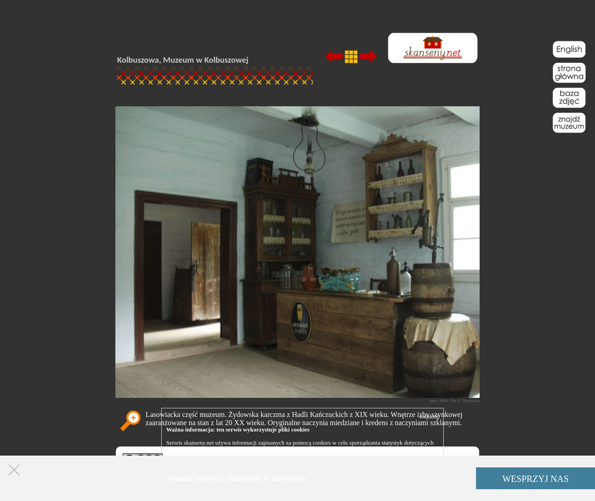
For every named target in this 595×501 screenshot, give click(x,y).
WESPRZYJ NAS (535, 479)
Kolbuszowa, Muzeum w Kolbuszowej (182, 60)
